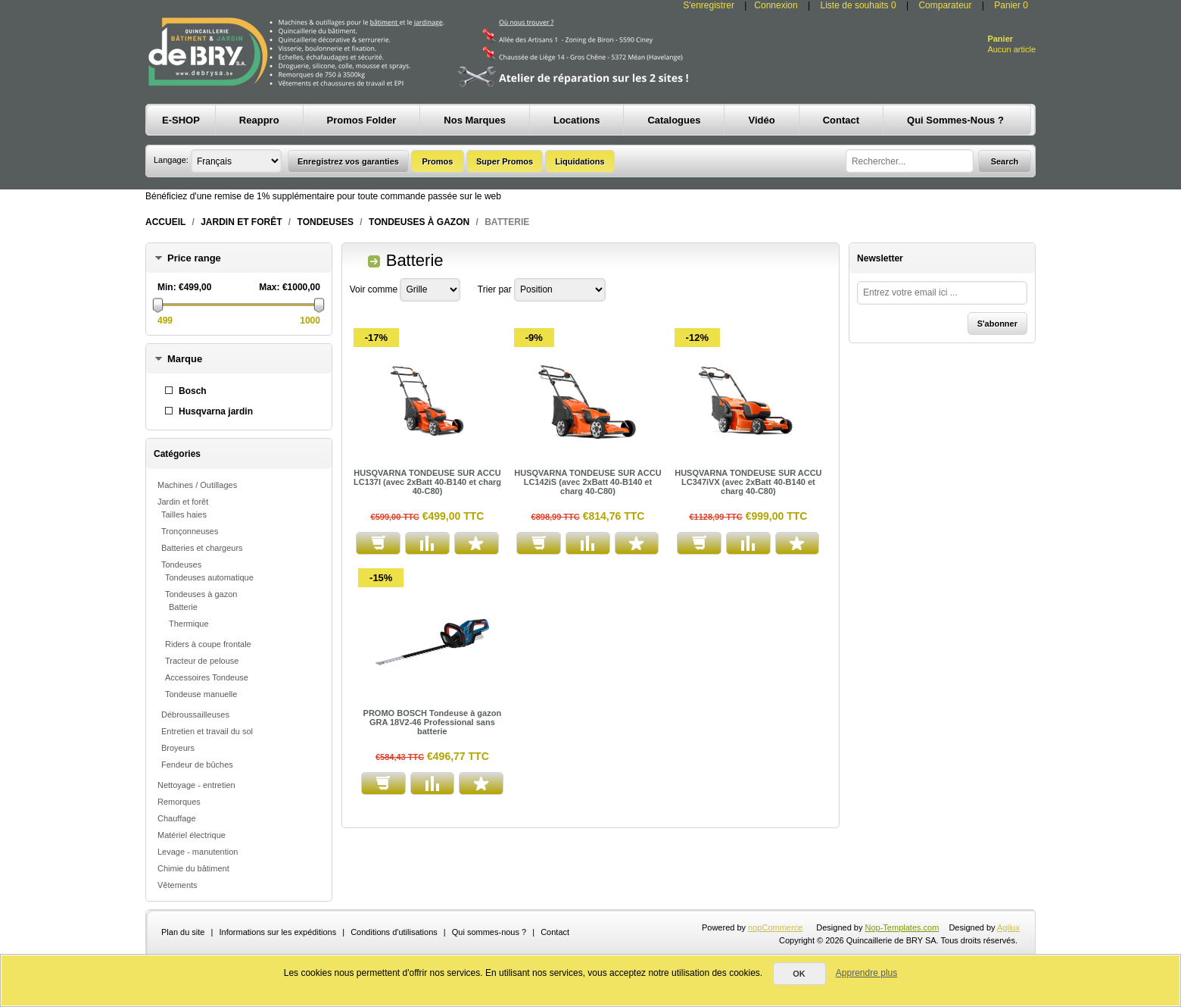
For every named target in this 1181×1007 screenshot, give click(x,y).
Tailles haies (184, 514)
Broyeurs (178, 747)
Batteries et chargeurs (202, 547)
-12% (697, 337)
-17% (376, 337)
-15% (380, 577)
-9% (534, 337)
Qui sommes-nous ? (489, 932)
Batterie (183, 606)
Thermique (189, 623)
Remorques (179, 801)
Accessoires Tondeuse (206, 677)
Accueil (165, 222)
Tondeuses (326, 222)
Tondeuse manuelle (201, 694)
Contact (555, 932)
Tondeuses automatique (209, 577)
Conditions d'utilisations (394, 932)
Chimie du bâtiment (193, 868)
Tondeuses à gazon (419, 222)
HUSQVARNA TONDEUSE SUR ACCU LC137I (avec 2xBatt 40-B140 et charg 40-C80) (427, 482)
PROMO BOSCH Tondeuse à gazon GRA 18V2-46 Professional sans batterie (432, 722)
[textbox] (910, 161)
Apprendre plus (866, 973)
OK (799, 973)
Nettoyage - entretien (196, 785)
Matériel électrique (191, 835)
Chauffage (176, 818)
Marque (184, 358)
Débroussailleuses (195, 714)
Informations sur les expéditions (277, 932)
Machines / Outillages (197, 484)
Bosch (193, 391)
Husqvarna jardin (216, 411)
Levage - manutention (197, 851)
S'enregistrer (708, 5)
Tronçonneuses (189, 531)
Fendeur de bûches (197, 764)
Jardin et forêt (241, 222)
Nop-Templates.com (902, 927)
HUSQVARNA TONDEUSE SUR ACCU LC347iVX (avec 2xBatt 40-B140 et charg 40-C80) (748, 482)
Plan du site (182, 932)
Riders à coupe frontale (208, 644)
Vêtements (177, 885)
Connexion (775, 5)
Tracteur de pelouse (201, 660)
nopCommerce (775, 927)
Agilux (1008, 927)
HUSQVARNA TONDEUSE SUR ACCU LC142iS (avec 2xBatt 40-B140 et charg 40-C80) (587, 482)
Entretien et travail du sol (207, 731)
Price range (194, 258)
